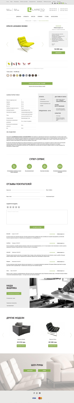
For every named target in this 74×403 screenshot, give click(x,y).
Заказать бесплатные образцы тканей (37, 86)
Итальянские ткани (11, 292)
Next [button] (43, 44)
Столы (47, 16)
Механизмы (16, 1)
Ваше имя (8, 189)
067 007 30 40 (64, 10)
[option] (25, 44)
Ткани (11, 1)
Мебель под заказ (47, 1)
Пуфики (40, 16)
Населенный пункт (36, 193)
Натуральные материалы (13, 287)
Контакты (59, 1)
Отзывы (54, 1)
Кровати (26, 16)
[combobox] (65, 3)
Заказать (58, 52)
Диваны (18, 16)
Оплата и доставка (24, 1)
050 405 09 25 (53, 10)
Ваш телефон (35, 189)
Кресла (33, 16)
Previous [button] (7, 44)
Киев (44, 366)
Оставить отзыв (37, 221)
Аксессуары (54, 16)
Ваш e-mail (8, 193)
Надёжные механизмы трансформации (12, 298)
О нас (7, 1)
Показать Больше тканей (37, 83)
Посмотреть (21, 341)
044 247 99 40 (53, 8)
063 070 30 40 (64, 8)
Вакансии (43, 400)
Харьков (29, 366)
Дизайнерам (39, 1)
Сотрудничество (32, 1)
